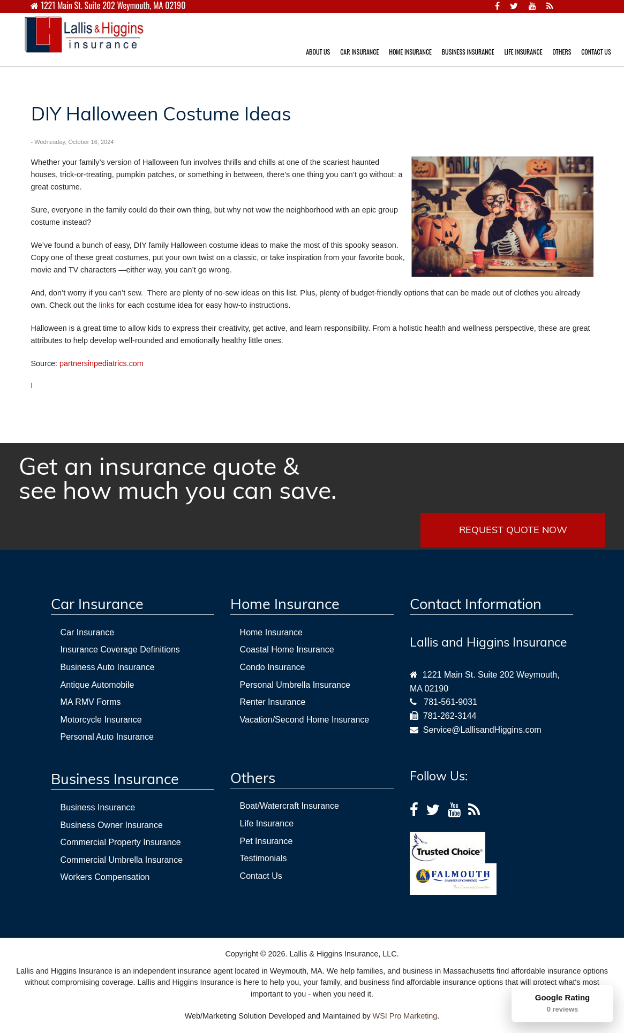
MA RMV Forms (91, 702)
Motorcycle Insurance (101, 719)
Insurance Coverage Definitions (120, 649)
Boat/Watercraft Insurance (289, 805)
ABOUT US (318, 51)
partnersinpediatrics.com (101, 363)
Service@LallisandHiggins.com (480, 729)
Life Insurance (267, 823)
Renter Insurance (273, 702)
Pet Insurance (266, 841)
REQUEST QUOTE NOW (513, 529)
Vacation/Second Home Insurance (305, 719)
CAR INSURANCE (359, 51)
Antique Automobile (97, 684)
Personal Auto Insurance (107, 736)
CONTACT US (596, 51)
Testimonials (263, 858)
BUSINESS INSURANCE (468, 51)
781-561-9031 (450, 702)
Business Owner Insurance (112, 825)
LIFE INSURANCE (523, 51)
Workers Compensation (105, 877)
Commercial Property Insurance (121, 842)
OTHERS (561, 51)
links (107, 305)
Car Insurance (88, 632)
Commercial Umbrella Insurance (122, 859)
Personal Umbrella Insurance (295, 684)
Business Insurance (98, 807)
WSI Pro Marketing (405, 1016)
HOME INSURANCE (410, 51)
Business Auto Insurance (108, 667)
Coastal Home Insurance (287, 649)
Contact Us (261, 875)
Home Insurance (271, 632)
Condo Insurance (272, 667)
